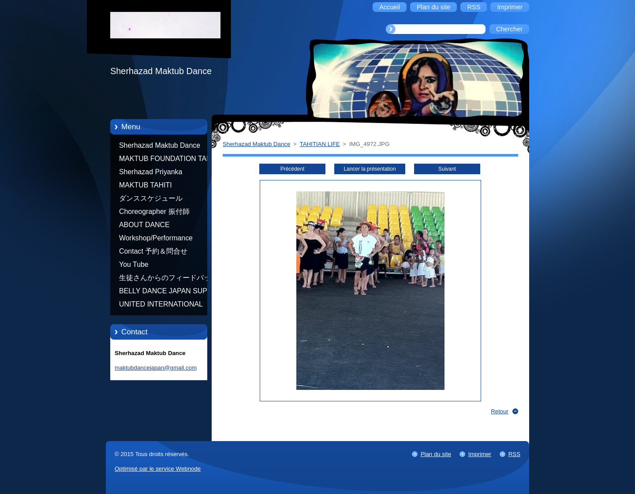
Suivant (447, 169)
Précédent (292, 169)
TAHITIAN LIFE (320, 144)
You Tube (134, 264)
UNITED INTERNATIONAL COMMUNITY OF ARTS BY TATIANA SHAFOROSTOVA (163, 305)
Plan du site (436, 454)
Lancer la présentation (370, 169)
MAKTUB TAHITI (145, 185)
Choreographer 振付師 (154, 211)
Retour (499, 411)
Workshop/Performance (156, 238)
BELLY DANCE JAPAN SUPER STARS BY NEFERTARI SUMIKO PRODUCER (168, 292)
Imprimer (479, 454)
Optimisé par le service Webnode (158, 468)
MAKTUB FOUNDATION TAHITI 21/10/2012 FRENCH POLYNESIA (169, 160)
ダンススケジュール (151, 198)
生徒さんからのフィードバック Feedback (168, 279)
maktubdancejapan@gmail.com (156, 367)
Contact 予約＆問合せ (153, 251)
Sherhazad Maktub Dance (159, 145)
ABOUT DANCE (144, 224)
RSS (514, 454)
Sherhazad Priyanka (150, 172)
